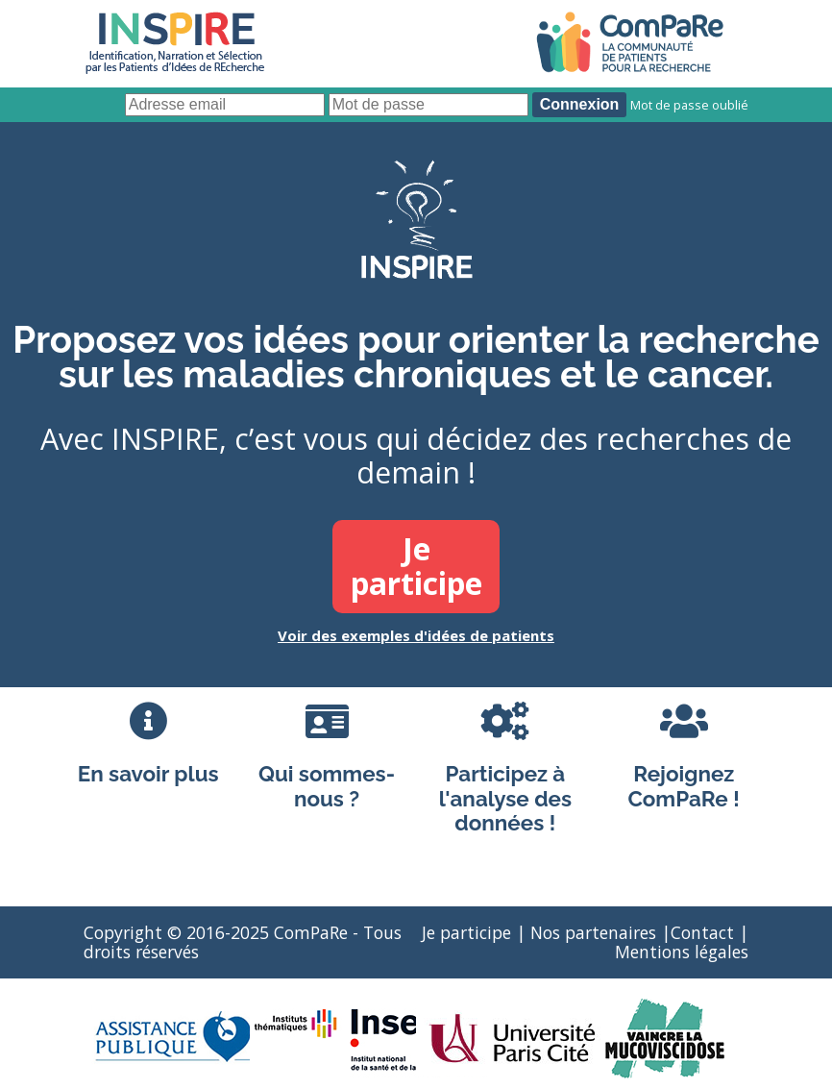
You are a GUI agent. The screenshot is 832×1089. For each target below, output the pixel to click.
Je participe (466, 932)
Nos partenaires (593, 932)
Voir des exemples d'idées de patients (416, 636)
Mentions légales (681, 951)
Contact (702, 932)
